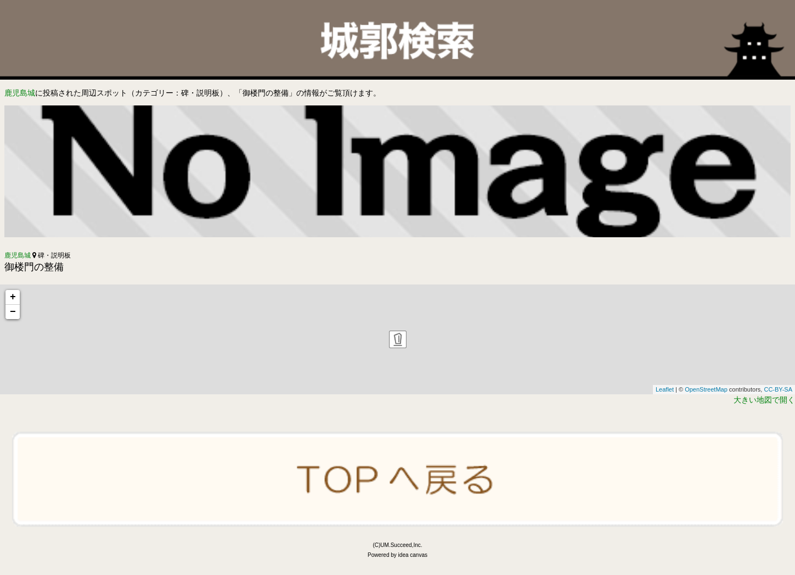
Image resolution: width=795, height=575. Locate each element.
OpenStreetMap (706, 389)
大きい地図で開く (764, 399)
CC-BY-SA (778, 389)
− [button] (13, 312)
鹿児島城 (19, 92)
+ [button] (13, 297)
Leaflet (665, 389)
